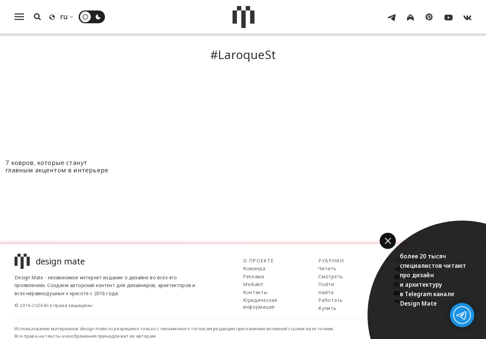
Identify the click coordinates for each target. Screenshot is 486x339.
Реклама (253, 276)
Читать (327, 268)
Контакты (255, 292)
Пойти (326, 284)
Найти (326, 292)
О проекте (258, 260)
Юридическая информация (260, 303)
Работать (330, 300)
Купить (327, 308)
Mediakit (253, 284)
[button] (388, 241)
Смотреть (330, 276)
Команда (254, 268)
